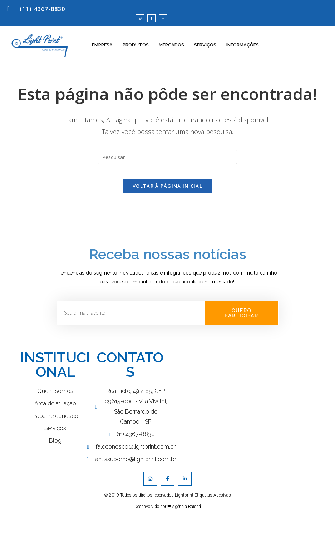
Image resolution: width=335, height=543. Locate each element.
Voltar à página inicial (167, 199)
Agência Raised (186, 519)
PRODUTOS (136, 51)
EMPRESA (102, 51)
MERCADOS (171, 51)
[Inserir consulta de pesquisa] (167, 163)
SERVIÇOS (205, 51)
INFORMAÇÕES (242, 51)
